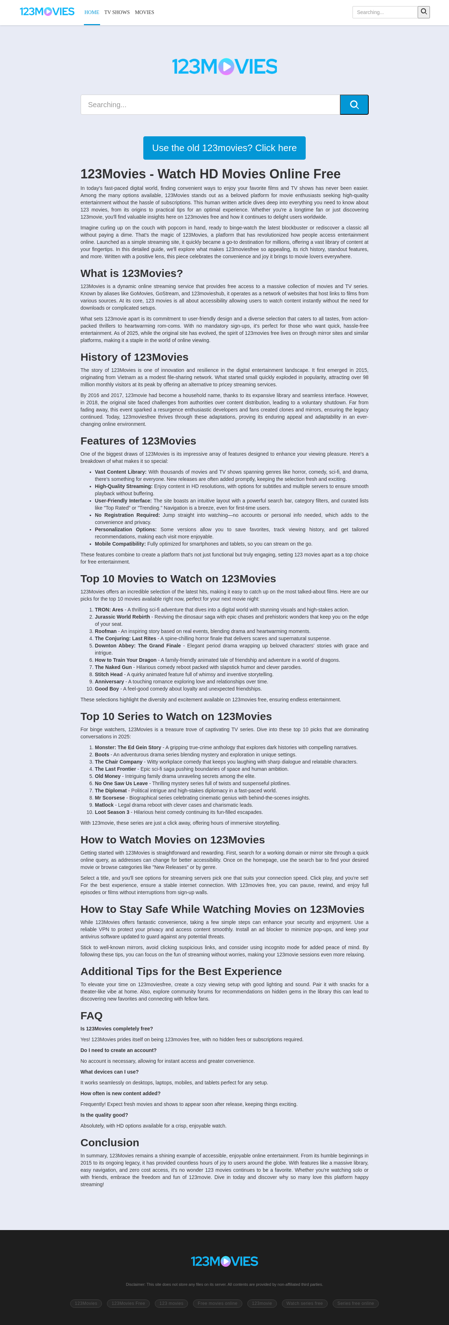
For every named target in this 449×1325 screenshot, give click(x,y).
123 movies (171, 1303)
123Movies (86, 1303)
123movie (262, 1303)
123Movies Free (128, 1303)
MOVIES (144, 12)
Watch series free (305, 1303)
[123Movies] (47, 12)
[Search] (424, 12)
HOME (92, 12)
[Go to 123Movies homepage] (224, 1262)
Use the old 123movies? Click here (224, 147)
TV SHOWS (117, 12)
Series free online (355, 1303)
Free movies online (217, 1303)
